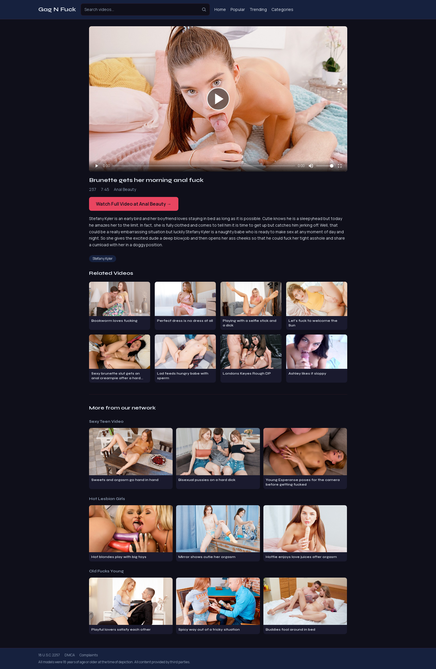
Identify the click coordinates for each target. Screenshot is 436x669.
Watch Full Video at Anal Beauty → (133, 204)
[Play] (97, 166)
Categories (282, 9)
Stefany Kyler (103, 258)
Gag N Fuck (57, 9)
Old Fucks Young (106, 571)
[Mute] (311, 166)
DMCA (70, 655)
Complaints (89, 655)
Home (220, 9)
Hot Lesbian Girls (107, 498)
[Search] (204, 9)
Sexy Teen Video (106, 421)
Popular (238, 9)
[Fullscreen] (340, 166)
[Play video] (218, 98)
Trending (258, 9)
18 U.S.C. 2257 (49, 655)
